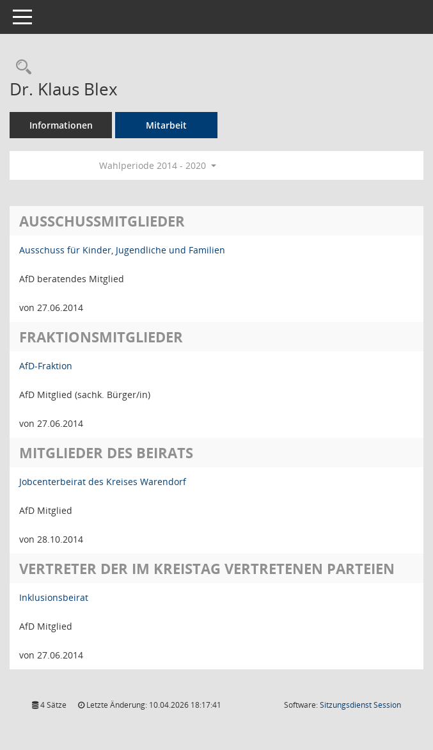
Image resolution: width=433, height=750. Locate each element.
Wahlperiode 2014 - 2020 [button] (157, 165)
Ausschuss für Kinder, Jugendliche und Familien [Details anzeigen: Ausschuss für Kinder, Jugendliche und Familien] (122, 250)
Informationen (61, 125)
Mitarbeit (166, 125)
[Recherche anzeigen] (20, 67)
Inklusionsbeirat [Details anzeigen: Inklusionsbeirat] (53, 597)
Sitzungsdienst (360, 704)
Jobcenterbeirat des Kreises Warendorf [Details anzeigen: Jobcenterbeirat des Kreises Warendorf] (102, 481)
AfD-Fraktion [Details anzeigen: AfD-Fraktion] (45, 366)
